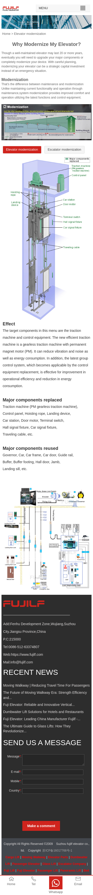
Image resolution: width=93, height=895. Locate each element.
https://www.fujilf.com (27, 654)
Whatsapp (56, 892)
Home (6, 34)
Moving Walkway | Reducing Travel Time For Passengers (46, 685)
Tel (33, 884)
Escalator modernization (64, 149)
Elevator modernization (22, 149)
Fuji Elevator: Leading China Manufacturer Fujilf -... (41, 719)
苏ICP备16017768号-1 (57, 850)
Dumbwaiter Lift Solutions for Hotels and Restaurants (43, 712)
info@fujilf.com (21, 662)
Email (78, 884)
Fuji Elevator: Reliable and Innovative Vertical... (39, 705)
